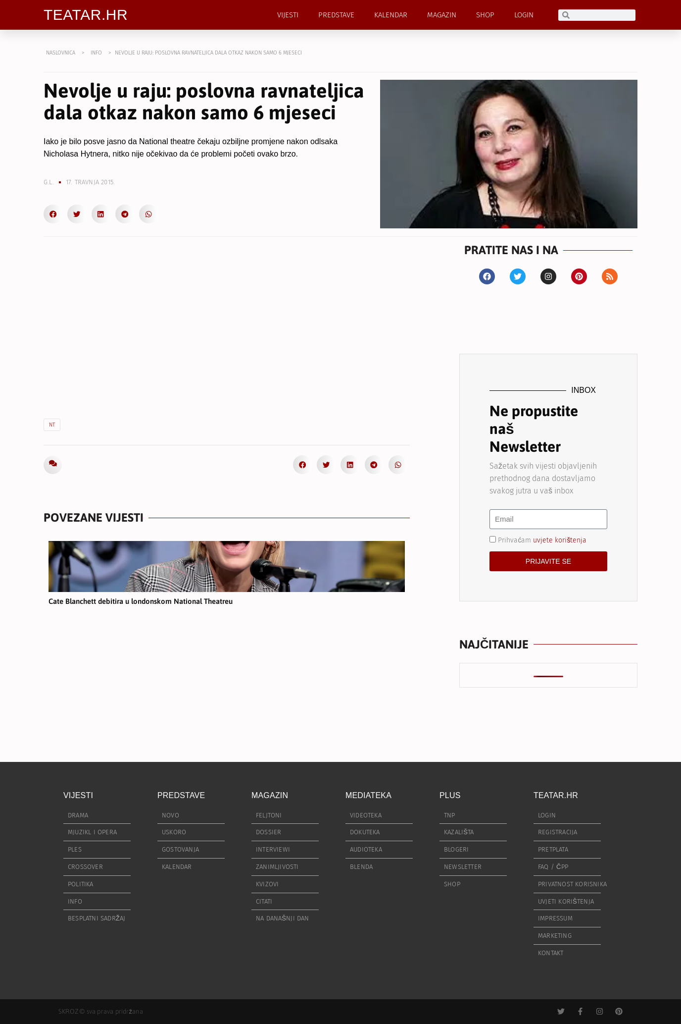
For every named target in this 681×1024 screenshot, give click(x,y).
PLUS (450, 795)
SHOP (485, 14)
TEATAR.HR (86, 14)
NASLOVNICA (60, 53)
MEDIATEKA (368, 795)
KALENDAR (390, 14)
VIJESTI (287, 14)
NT (52, 425)
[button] (53, 214)
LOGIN (524, 14)
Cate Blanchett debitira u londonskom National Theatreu (141, 601)
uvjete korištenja (559, 540)
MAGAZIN (441, 14)
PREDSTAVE (336, 14)
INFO (96, 53)
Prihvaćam (542, 540)
